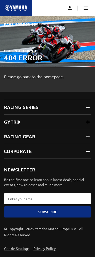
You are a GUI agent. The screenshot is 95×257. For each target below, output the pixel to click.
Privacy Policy (44, 248)
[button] (86, 8)
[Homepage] (16, 8)
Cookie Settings (16, 248)
